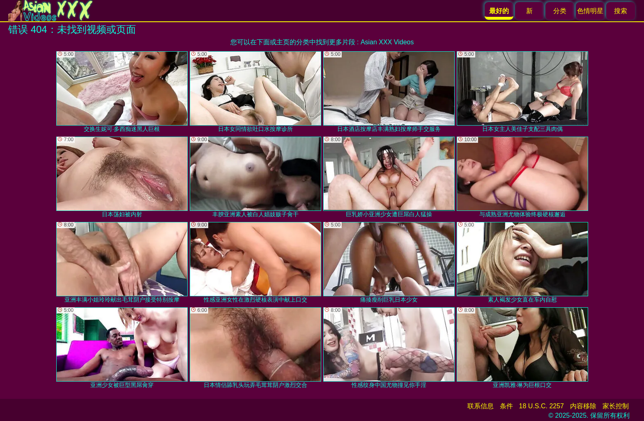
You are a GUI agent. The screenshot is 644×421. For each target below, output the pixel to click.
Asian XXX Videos (387, 42)
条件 (506, 406)
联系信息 (480, 406)
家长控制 (616, 406)
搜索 (620, 10)
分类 (559, 10)
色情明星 (590, 10)
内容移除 (583, 406)
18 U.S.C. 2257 (541, 406)
